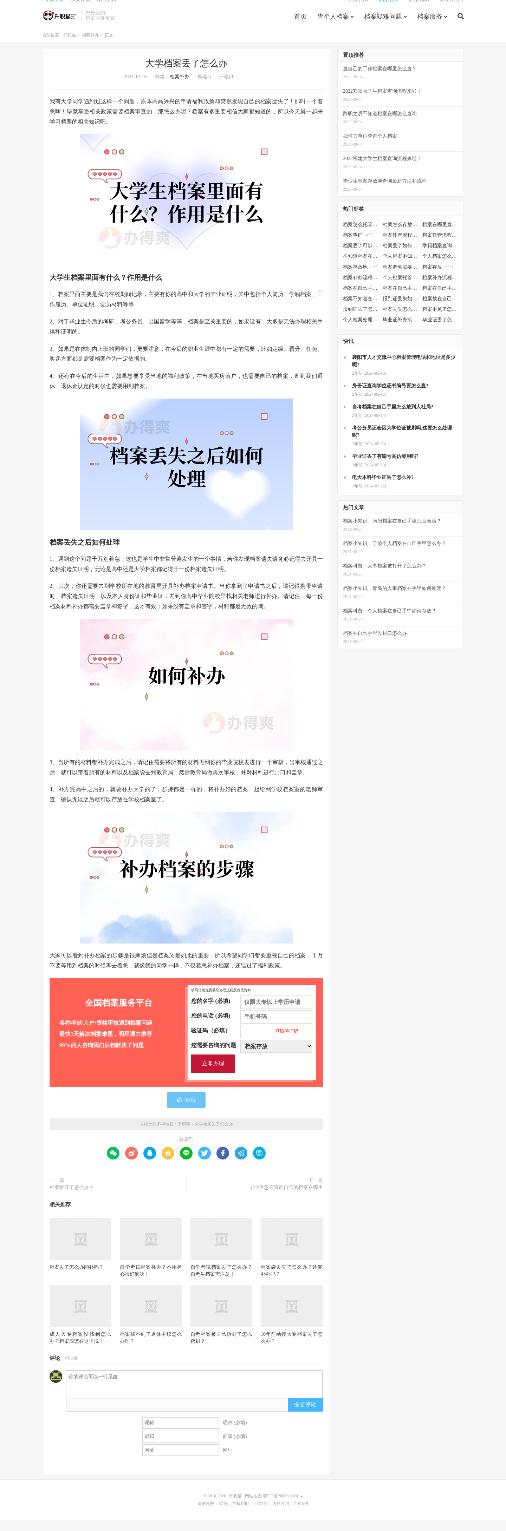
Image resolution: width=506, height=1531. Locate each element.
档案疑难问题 (383, 25)
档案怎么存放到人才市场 (401, 235)
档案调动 (419, 9)
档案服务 (429, 25)
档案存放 (437, 278)
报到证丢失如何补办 (401, 310)
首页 (300, 25)
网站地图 (253, 1507)
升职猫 (60, 25)
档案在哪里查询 (440, 235)
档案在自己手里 (401, 299)
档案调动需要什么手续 (401, 278)
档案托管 (359, 9)
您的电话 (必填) (251, 1026)
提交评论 (305, 1415)
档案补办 (389, 9)
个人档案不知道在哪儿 (401, 267)
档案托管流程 (401, 246)
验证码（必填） (251, 1041)
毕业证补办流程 (401, 331)
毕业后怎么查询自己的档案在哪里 (286, 1198)
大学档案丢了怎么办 (186, 75)
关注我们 (449, 9)
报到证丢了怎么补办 (361, 320)
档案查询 (358, 246)
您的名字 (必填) (251, 1012)
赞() (186, 1110)
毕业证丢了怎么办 (440, 331)
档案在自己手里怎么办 (361, 299)
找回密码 (106, 9)
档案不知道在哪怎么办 (361, 310)
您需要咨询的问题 (251, 1056)
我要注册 (80, 9)
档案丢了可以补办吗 (361, 256)
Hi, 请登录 (53, 9)
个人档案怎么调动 (440, 267)
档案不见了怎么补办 (440, 320)
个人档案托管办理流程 (401, 288)
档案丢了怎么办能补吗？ (77, 1278)
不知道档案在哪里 (361, 267)
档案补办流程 (361, 288)
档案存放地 (360, 278)
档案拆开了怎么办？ (72, 1198)
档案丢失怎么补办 (401, 320)
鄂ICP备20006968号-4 (283, 1507)
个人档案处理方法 (361, 331)
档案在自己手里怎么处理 (440, 299)
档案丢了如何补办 (401, 256)
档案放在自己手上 (440, 310)
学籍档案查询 (440, 256)
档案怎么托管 (361, 235)
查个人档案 (333, 25)
